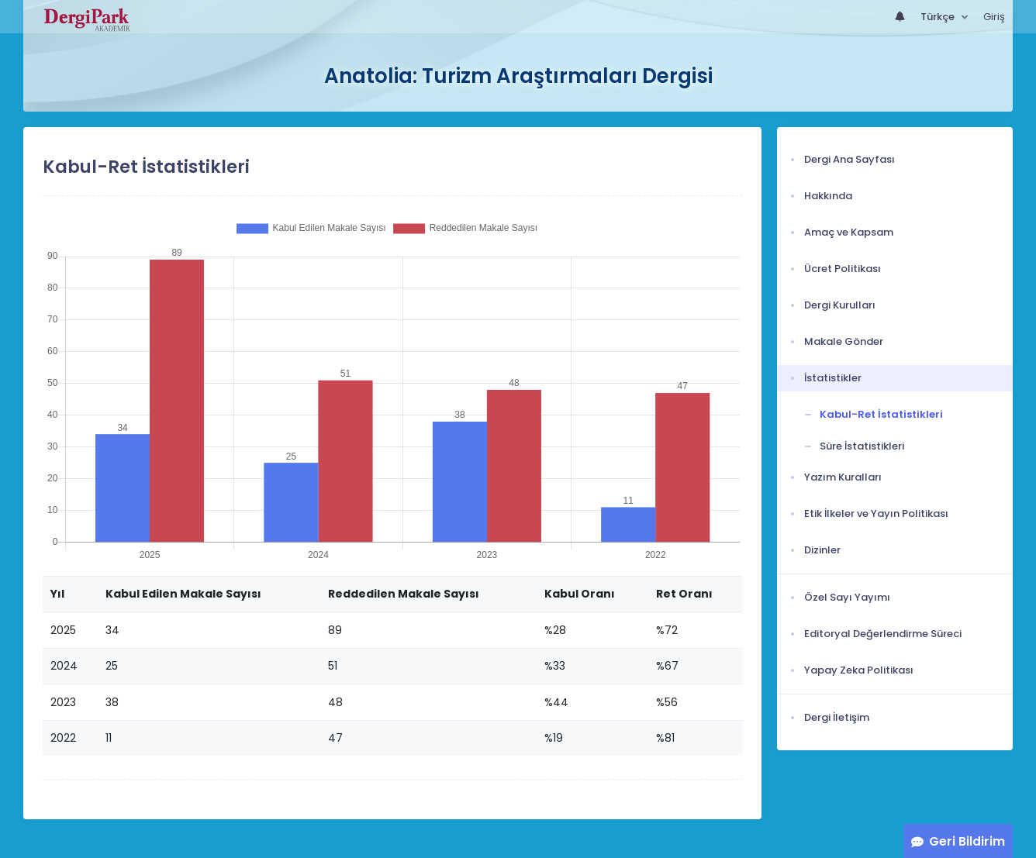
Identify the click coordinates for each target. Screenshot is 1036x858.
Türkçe (938, 16)
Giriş (994, 16)
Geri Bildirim (967, 841)
